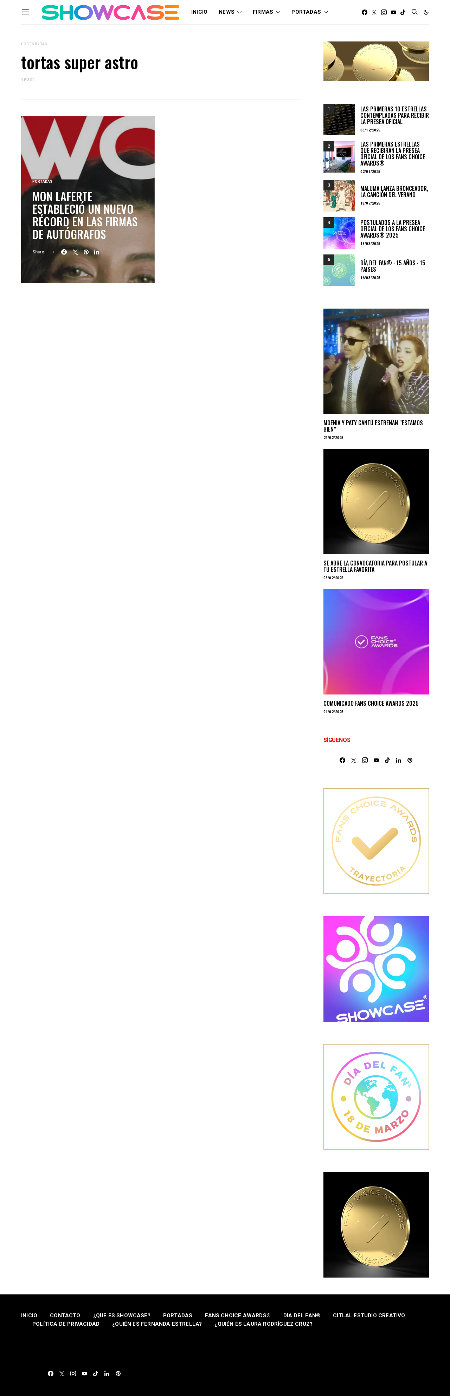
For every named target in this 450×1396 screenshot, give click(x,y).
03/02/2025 (333, 578)
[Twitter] (374, 12)
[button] (426, 12)
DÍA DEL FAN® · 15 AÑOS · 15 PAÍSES (392, 266)
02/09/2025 (370, 172)
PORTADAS (306, 12)
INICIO (199, 12)
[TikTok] (403, 12)
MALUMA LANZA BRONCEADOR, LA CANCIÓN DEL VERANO (394, 191)
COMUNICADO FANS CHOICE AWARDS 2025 (371, 703)
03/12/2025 (370, 130)
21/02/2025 (333, 438)
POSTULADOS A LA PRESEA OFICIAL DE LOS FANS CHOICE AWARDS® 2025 (392, 228)
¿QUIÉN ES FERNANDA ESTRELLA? (157, 1324)
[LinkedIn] (399, 760)
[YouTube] (393, 12)
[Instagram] (384, 12)
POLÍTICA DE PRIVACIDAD (65, 1324)
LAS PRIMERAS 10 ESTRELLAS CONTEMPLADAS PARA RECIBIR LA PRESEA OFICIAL (394, 115)
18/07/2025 (370, 203)
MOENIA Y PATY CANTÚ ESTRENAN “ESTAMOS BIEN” (373, 426)
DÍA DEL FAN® (301, 1315)
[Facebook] (364, 12)
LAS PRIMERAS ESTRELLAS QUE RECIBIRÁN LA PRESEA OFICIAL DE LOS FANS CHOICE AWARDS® (392, 153)
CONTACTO (65, 1315)
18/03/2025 (370, 244)
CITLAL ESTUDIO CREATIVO (369, 1315)
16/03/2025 (370, 278)
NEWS (226, 12)
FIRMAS (263, 12)
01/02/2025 (333, 712)
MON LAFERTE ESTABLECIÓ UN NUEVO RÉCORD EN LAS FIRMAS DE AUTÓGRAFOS (84, 215)
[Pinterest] (410, 760)
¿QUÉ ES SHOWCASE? (121, 1315)
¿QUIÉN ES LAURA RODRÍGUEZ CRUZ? (263, 1324)
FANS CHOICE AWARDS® (238, 1315)
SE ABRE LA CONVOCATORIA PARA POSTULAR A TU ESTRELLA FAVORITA (375, 566)
